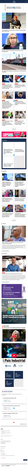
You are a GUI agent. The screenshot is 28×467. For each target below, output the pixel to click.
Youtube (2, 450)
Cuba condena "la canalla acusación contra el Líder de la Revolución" (20, 86)
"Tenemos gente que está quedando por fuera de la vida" (12, 273)
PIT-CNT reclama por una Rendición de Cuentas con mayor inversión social (12, 51)
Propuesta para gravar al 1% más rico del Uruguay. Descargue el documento (13, 8)
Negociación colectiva (9, 384)
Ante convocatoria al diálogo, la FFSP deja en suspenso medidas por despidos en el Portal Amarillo (6, 184)
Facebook (2, 448)
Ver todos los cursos (23, 424)
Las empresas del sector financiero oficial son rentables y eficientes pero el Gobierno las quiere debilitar (20, 184)
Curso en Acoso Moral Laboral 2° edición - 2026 (11, 405)
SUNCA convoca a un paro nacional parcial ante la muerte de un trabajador (20, 199)
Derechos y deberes (17, 376)
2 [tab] (14, 422)
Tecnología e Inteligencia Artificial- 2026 (10, 413)
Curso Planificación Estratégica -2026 (9, 398)
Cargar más (14, 220)
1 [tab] (13, 422)
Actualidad (3, 100)
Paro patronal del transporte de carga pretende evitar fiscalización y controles (14, 71)
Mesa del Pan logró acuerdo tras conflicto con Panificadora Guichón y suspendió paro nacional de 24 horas (7, 123)
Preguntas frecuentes (8, 376)
